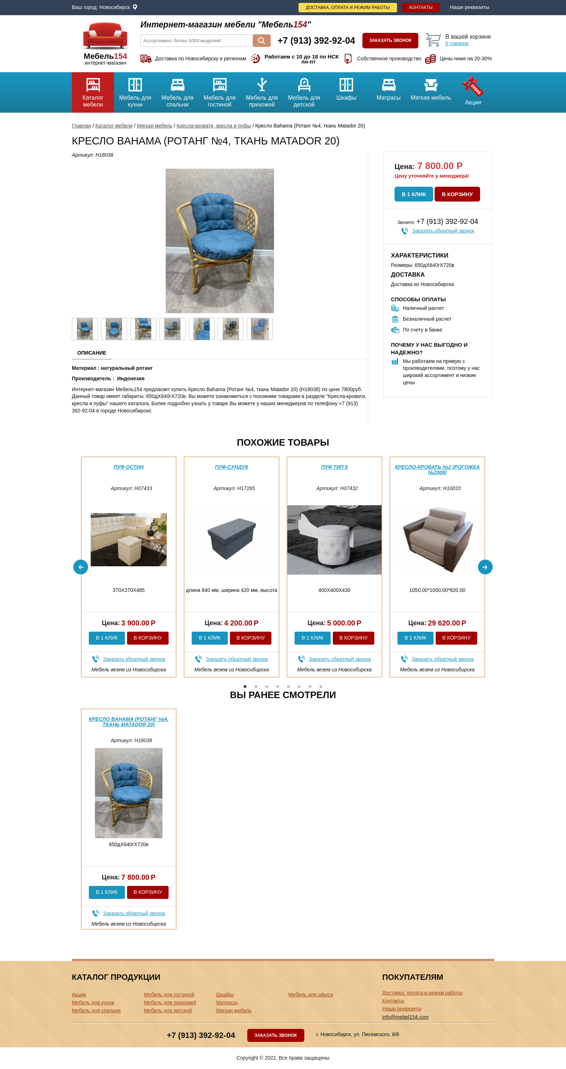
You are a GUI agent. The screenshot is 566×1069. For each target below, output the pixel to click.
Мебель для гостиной (220, 90)
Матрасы (388, 86)
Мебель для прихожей (262, 90)
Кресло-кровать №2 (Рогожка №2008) (437, 469)
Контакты (421, 7)
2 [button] (256, 686)
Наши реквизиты (469, 7)
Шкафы (346, 86)
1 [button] (245, 686)
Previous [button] (80, 566)
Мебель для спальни (177, 90)
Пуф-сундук (231, 467)
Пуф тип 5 (334, 467)
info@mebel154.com (405, 1017)
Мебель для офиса (310, 994)
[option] (129, 567)
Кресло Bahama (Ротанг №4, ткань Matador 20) (129, 721)
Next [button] (485, 566)
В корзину (457, 194)
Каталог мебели (93, 90)
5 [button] (288, 686)
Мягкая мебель (431, 86)
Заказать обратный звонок (443, 231)
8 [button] (321, 686)
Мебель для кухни (135, 90)
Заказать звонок (390, 40)
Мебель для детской (304, 90)
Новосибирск (114, 7)
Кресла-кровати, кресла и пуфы (214, 126)
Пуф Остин (129, 467)
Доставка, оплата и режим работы (348, 7)
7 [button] (310, 686)
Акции (473, 88)
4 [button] (277, 686)
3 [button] (266, 686)
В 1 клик (414, 194)
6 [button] (299, 686)
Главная (81, 126)
